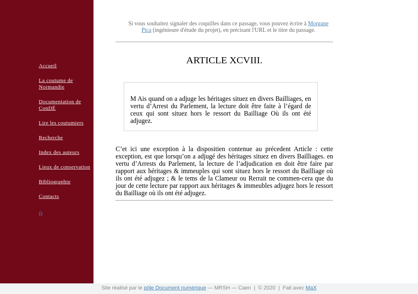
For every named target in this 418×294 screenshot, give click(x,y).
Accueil (48, 65)
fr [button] (41, 213)
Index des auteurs (59, 152)
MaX (311, 288)
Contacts (49, 196)
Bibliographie (55, 181)
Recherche (51, 137)
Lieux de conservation (64, 167)
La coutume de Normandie (56, 83)
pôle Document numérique (175, 288)
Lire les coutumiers (61, 123)
